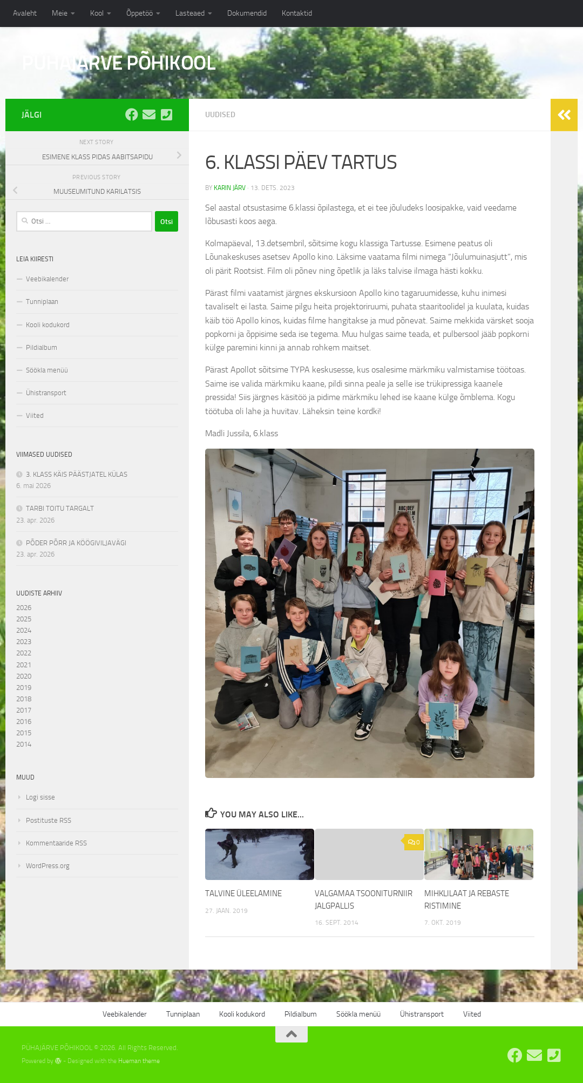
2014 (23, 744)
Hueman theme (139, 1061)
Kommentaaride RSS (56, 843)
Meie (59, 13)
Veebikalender (47, 279)
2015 (23, 733)
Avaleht (25, 13)
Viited (35, 415)
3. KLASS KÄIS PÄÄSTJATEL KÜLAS (76, 474)
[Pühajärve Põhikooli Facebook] (131, 114)
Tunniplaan (42, 301)
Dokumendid (247, 13)
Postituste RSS (48, 820)
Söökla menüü (47, 370)
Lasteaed (190, 13)
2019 (23, 687)
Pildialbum (41, 347)
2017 (23, 710)
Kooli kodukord (48, 325)
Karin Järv (230, 188)
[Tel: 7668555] (166, 114)
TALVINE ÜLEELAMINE (243, 893)
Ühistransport (46, 393)
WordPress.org (48, 866)
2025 (23, 619)
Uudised (220, 114)
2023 (23, 642)
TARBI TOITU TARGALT (60, 508)
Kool (97, 13)
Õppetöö (139, 13)
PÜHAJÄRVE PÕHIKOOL (118, 63)
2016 (23, 722)
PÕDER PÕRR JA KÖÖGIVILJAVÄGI (76, 543)
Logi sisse (40, 797)
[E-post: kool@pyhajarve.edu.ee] (149, 114)
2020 (23, 676)
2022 (23, 653)
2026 (23, 608)
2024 (23, 630)
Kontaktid (297, 13)
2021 (23, 665)
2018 (23, 699)
